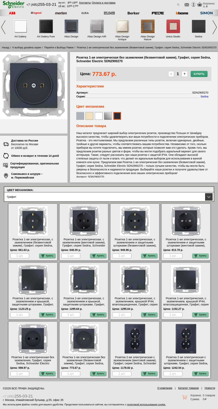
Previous (3, 27)
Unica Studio (173, 36)
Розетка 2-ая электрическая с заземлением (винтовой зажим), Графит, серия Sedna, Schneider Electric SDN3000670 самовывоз (135, 362)
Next (214, 27)
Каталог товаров (188, 388)
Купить (199, 73)
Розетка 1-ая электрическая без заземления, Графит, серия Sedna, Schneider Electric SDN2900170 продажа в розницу (33, 362)
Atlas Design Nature (148, 38)
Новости (210, 388)
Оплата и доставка (103, 2)
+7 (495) (41, 4)
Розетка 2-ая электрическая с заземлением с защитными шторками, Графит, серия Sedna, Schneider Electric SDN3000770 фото (186, 363)
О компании (164, 388)
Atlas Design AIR (96, 36)
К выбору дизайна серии (27, 47)
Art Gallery (20, 36)
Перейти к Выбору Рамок (59, 47)
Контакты (85, 2)
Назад (5, 47)
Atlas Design (71, 36)
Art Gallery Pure (46, 36)
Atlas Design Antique (122, 38)
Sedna (198, 36)
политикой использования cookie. (146, 404)
